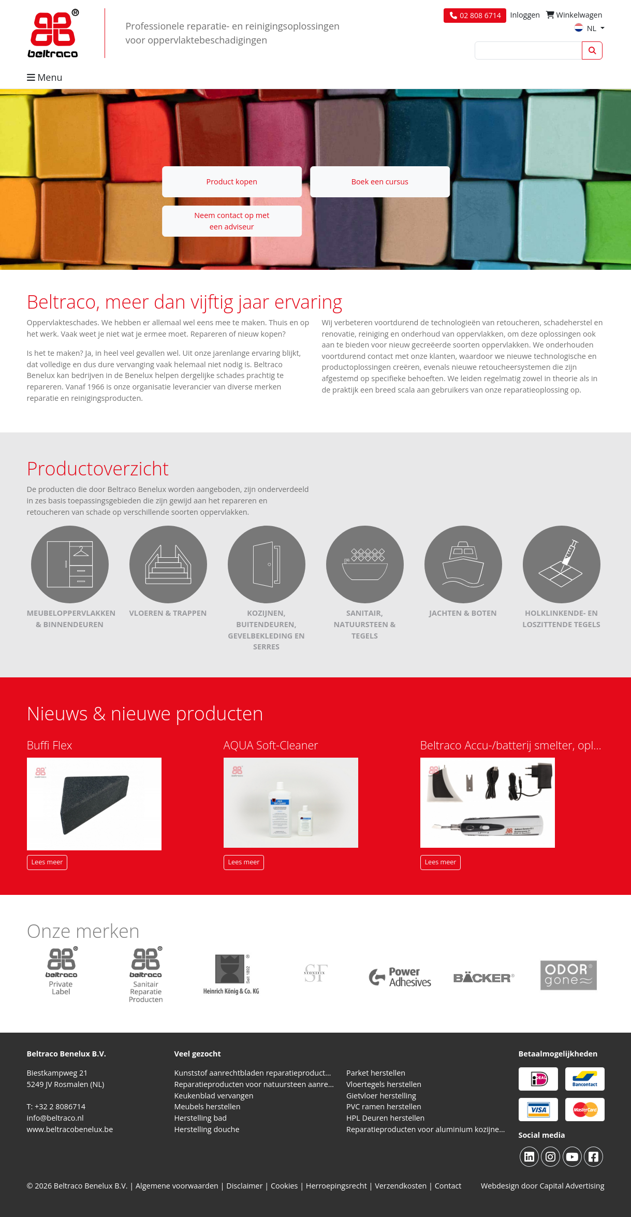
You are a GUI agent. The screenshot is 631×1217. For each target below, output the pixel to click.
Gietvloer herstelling (381, 1095)
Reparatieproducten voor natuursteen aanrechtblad (254, 1084)
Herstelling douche (207, 1129)
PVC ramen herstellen (383, 1106)
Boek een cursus (379, 181)
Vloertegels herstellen (383, 1084)
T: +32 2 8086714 (56, 1106)
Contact (448, 1186)
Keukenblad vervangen (214, 1095)
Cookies (284, 1186)
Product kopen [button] (231, 181)
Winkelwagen (574, 15)
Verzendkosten (401, 1186)
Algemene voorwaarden (177, 1186)
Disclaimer (244, 1186)
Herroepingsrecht (337, 1186)
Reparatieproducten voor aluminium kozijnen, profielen (426, 1129)
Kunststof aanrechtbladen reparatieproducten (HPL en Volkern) (254, 1073)
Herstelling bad (200, 1118)
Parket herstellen (375, 1073)
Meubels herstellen (207, 1106)
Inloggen (525, 15)
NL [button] (586, 28)
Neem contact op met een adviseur (231, 220)
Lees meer (47, 862)
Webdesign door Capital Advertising (543, 1186)
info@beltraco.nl (55, 1118)
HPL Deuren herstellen (385, 1118)
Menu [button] (45, 77)
